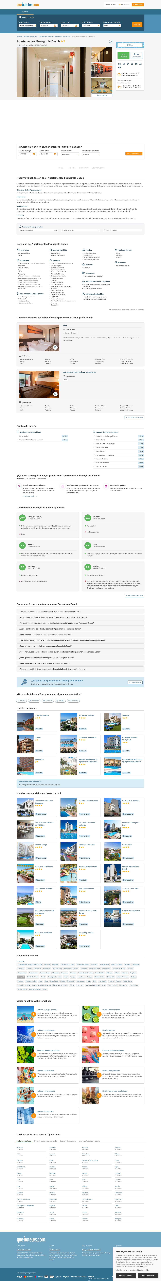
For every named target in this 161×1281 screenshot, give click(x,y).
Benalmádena (57, 946)
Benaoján (84, 946)
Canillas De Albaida (119, 946)
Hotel (61, 145)
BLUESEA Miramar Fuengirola (129, 716)
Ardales (29, 946)
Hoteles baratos (108, 1007)
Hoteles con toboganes (46, 1007)
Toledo (84, 1189)
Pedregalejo (102, 958)
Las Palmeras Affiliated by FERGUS (44, 801)
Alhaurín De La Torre (67, 942)
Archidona (21, 946)
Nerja (88, 958)
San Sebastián (87, 1177)
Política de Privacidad (68, 1269)
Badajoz (52, 1131)
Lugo (18, 1163)
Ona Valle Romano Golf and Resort (44, 889)
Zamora (85, 1196)
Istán (59, 954)
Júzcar (66, 954)
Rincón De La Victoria (60, 962)
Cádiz (52, 1138)
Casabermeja (22, 950)
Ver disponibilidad (134, 131)
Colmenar (64, 950)
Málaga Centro (99, 954)
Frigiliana (133, 950)
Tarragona (20, 1189)
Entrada (46, 22)
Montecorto (71, 958)
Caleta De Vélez (94, 946)
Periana (111, 958)
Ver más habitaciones (134, 395)
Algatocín (55, 942)
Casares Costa (45, 950)
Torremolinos (123, 962)
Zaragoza (118, 1196)
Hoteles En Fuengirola (62, 36)
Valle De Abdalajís (35, 966)
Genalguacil (52, 954)
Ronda (72, 962)
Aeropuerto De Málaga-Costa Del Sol (30, 942)
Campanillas (106, 946)
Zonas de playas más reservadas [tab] (45, 1118)
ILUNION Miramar (42, 693)
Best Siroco (127, 822)
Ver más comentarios (134, 573)
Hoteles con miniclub (45, 1048)
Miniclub (60, 678)
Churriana (55, 950)
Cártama (130, 946)
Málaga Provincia (122, 954)
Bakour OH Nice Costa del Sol (88, 889)
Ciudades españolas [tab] (23, 1118)
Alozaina (127, 942)
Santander (118, 1177)
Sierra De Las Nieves (93, 962)
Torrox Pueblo (22, 966)
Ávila (18, 1131)
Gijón (117, 1144)
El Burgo (109, 950)
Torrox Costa (134, 962)
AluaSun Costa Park (130, 866)
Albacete (53, 1125)
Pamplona (118, 1170)
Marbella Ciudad (31, 958)
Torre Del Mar (112, 962)
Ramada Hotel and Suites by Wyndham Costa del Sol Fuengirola (132, 738)
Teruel (52, 1189)
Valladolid (20, 1196)
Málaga (89, 954)
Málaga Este (110, 954)
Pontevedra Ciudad (23, 1177)
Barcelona (85, 1131)
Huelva (84, 1151)
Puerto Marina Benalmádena (41, 962)
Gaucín (43, 954)
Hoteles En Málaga (46, 36)
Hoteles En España (30, 36)
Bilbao (117, 1131)
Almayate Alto (104, 942)
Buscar (137, 25)
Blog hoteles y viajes (91, 1227)
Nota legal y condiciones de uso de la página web (31, 1269)
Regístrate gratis (30, 473)
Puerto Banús (127, 958)
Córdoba (53, 1144)
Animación (34, 678)
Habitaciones (84, 145)
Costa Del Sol (99, 950)
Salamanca (53, 1177)
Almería (117, 1125)
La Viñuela (81, 954)
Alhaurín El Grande (82, 942)
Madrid (52, 1163)
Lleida (84, 1157)
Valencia (118, 1189)
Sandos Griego (41, 822)
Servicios (72, 145)
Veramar (125, 693)
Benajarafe (46, 946)
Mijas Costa (54, 958)
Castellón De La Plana (90, 1138)
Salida (65, 22)
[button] (138, 4)
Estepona (125, 950)
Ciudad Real (21, 1144)
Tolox (103, 962)
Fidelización (55, 1227)
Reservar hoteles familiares (113, 1028)
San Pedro (79, 962)
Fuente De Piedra (32, 954)
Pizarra (118, 958)
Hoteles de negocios (45, 1089)
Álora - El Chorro (116, 942)
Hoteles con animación (46, 1068)
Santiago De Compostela (25, 1183)
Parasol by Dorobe (86, 910)
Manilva (133, 954)
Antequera (135, 942)
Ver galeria (102, 95)
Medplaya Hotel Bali (87, 822)
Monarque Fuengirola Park (130, 801)
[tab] (80, 588)
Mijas (46, 958)
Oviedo (52, 1170)
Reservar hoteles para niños (48, 1028)
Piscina (21, 678)
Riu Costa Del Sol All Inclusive (87, 801)
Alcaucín (47, 942)
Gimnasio (47, 678)
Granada (53, 1151)
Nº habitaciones (87, 22)
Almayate (94, 942)
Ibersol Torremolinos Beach (130, 845)
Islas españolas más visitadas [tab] (89, 1118)
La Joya (73, 954)
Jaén (18, 1157)
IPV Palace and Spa (86, 693)
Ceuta (117, 1138)
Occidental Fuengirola (87, 715)
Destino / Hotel (24, 22)
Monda (62, 958)
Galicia (38, 715)
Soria (117, 1183)
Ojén (94, 958)
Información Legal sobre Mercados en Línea (30, 1272)
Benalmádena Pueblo (71, 946)
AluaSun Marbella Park (88, 844)
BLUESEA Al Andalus (130, 778)
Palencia (85, 1170)
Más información (98, 145)
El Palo (116, 950)
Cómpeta (73, 950)
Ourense (20, 1170)
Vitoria (52, 1196)
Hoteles (19, 36)
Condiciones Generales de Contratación (89, 1269)
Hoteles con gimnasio (111, 1048)
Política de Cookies (54, 1269)
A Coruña (20, 1125)
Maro (40, 958)
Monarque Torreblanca (44, 844)
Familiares (73, 678)
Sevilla (84, 1183)
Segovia (52, 1183)
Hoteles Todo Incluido (111, 987)
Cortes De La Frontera (85, 950)
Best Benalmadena (86, 866)
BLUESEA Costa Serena (88, 778)
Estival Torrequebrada (131, 888)
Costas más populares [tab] (68, 1118)
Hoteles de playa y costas (47, 987)
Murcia (117, 1163)
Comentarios (136, 55)
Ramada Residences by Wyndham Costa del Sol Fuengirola (88, 738)
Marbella (20, 958)
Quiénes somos (24, 1227)
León (51, 1157)
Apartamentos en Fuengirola (30, 759)
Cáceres (20, 1138)
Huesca (117, 1151)
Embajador (39, 737)
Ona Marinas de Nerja (43, 866)
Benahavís (37, 946)
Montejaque (81, 958)
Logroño (118, 1157)
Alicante (85, 1125)
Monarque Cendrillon (43, 910)
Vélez (45, 966)
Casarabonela (33, 950)
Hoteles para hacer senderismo (114, 1068)
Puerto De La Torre (24, 962)
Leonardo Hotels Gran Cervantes (44, 779)
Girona (19, 1151)
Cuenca (85, 1144)
